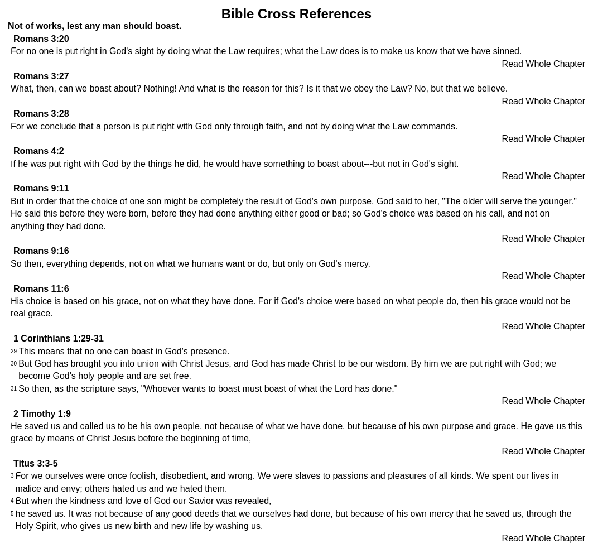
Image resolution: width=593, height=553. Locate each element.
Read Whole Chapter (543, 64)
